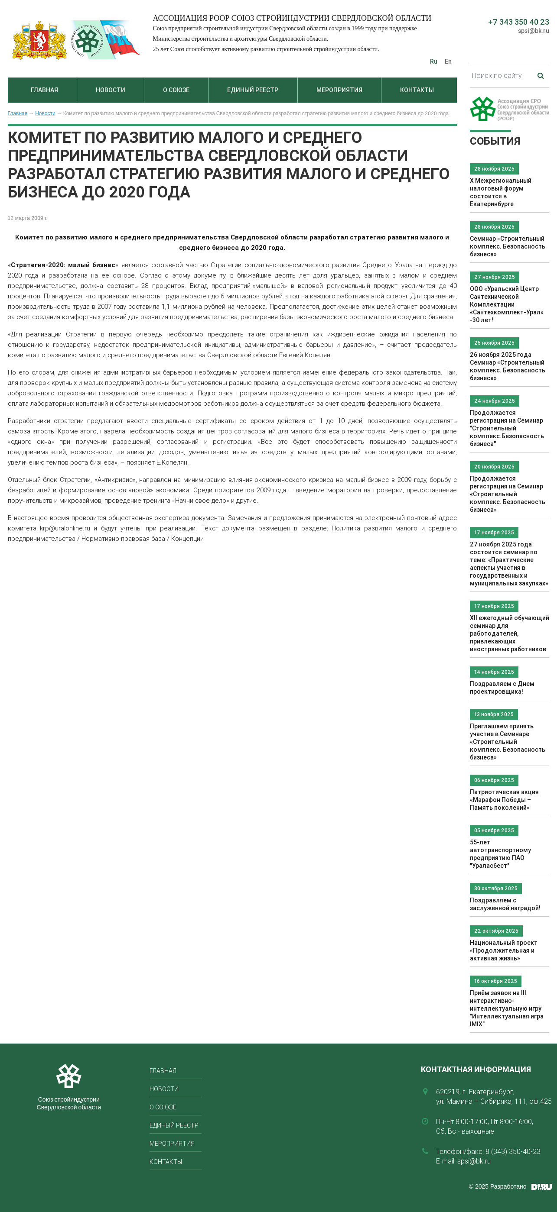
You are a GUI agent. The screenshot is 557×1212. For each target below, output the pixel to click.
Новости (110, 90)
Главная (44, 90)
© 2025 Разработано (498, 1186)
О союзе (176, 90)
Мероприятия (339, 90)
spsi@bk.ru (533, 31)
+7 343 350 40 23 (518, 22)
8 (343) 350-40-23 (513, 1151)
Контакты (417, 90)
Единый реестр (252, 90)
